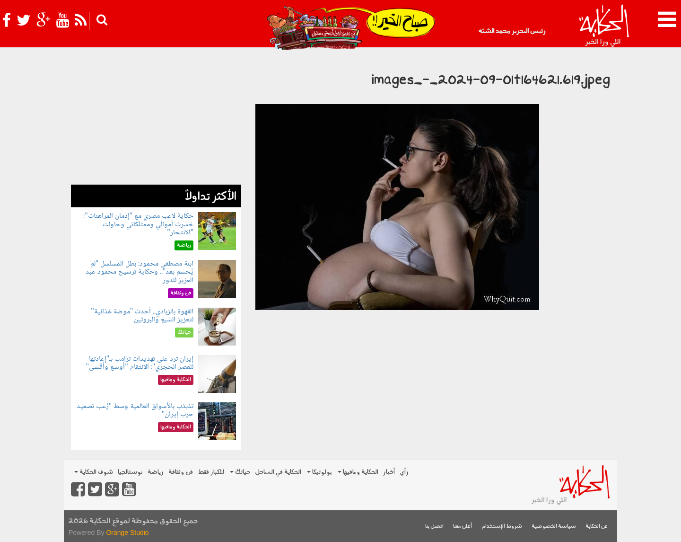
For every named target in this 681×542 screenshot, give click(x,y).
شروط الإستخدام (501, 527)
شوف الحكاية (93, 472)
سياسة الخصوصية (554, 527)
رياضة (156, 472)
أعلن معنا (462, 527)
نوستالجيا (130, 472)
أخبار (389, 472)
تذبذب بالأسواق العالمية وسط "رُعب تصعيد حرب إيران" (135, 410)
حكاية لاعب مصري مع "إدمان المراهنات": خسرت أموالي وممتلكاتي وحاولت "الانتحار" (138, 224)
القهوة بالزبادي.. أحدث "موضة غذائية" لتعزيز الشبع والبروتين (142, 316)
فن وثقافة (180, 472)
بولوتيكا (319, 472)
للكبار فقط (211, 472)
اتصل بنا (434, 527)
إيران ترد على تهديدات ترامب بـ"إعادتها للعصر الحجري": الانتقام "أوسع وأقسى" (140, 363)
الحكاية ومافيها (358, 472)
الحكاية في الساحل (278, 472)
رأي (404, 472)
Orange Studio (127, 532)
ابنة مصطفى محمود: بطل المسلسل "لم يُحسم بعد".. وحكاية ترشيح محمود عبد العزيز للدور (140, 272)
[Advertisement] (156, 118)
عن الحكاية (596, 527)
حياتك (240, 472)
